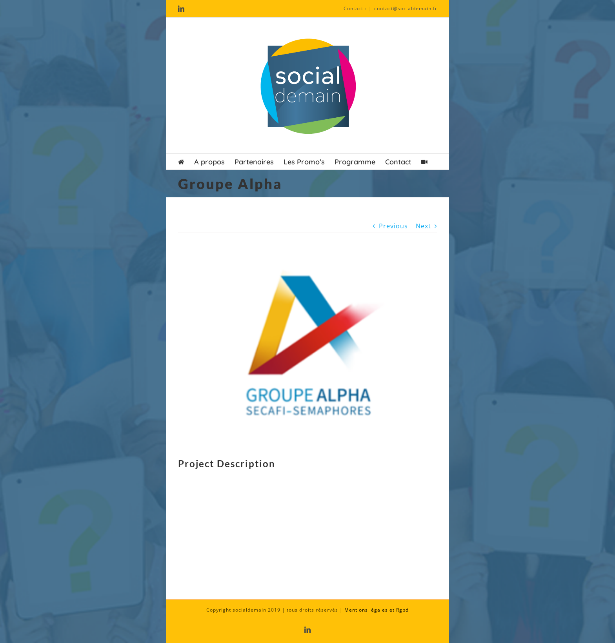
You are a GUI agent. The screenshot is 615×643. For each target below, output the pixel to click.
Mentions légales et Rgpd (376, 610)
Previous (393, 226)
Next (423, 226)
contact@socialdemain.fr (405, 8)
